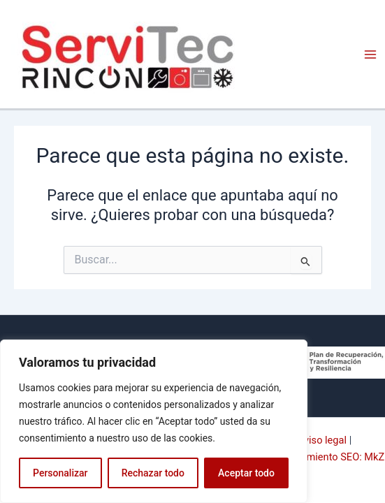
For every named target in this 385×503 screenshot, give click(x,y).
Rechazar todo (153, 473)
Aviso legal (322, 440)
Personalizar (60, 473)
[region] (153, 421)
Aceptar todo (246, 473)
